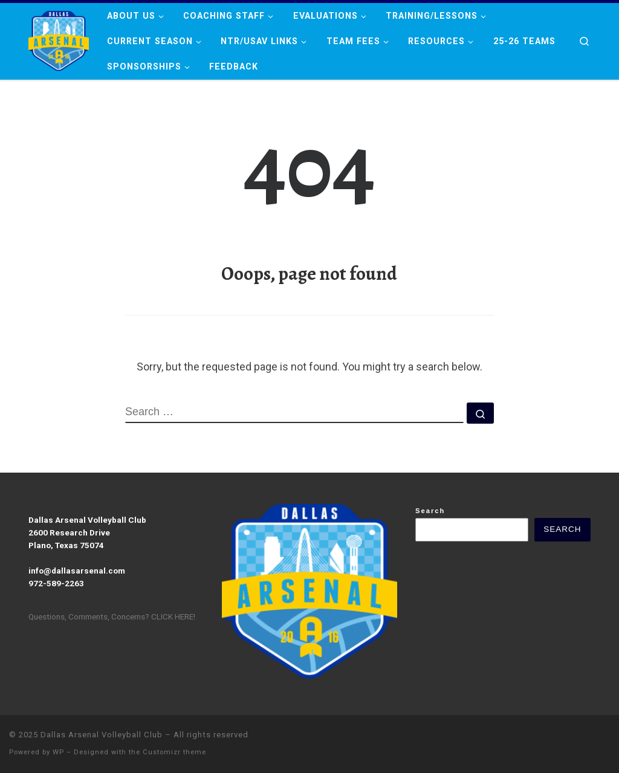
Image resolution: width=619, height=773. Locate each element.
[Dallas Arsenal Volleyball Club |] (58, 38)
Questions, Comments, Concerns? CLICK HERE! (111, 616)
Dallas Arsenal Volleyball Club (102, 734)
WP (58, 752)
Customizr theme (174, 752)
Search (430, 510)
